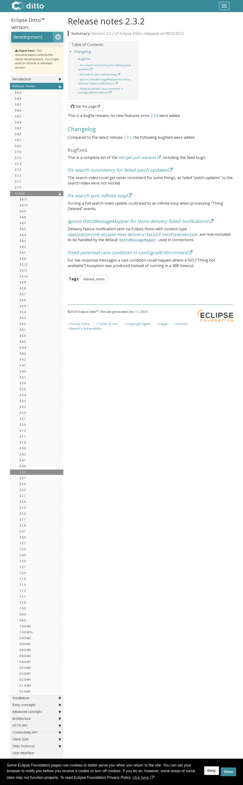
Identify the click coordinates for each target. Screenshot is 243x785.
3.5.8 (22, 288)
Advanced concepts (36, 711)
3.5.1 (22, 330)
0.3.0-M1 (25, 674)
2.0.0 (22, 537)
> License (180, 324)
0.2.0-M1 (25, 680)
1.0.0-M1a (26, 632)
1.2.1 (22, 567)
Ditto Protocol (36, 746)
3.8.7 (18, 104)
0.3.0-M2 (25, 668)
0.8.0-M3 (25, 650)
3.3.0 (22, 413)
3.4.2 (22, 359)
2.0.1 (22, 531)
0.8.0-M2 (25, 656)
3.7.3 (18, 170)
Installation (36, 698)
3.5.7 (22, 294)
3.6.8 (22, 217)
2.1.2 (22, 514)
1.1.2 (22, 591)
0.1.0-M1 (25, 691)
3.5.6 (22, 300)
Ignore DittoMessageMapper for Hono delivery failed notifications (104, 81)
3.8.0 (18, 146)
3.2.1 (22, 419)
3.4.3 (22, 353)
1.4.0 (22, 555)
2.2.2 (22, 490)
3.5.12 (23, 265)
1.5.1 (22, 543)
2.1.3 (22, 508)
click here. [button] (141, 778)
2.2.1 (22, 496)
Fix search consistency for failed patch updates (118, 170)
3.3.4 (22, 395)
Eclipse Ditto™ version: (28, 23)
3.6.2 (22, 247)
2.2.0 (22, 502)
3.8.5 (18, 116)
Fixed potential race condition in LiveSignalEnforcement (100, 90)
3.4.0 (22, 371)
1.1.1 (22, 597)
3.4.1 (22, 365)
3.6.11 (23, 199)
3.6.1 (22, 253)
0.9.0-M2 (25, 638)
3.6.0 (22, 259)
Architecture (36, 718)
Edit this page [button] (83, 106)
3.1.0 (22, 442)
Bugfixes (84, 59)
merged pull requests (137, 157)
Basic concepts (36, 704)
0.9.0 (22, 614)
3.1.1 (22, 436)
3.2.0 (22, 425)
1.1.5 (22, 579)
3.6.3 (22, 241)
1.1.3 (22, 585)
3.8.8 (18, 99)
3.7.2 (18, 176)
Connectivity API (36, 732)
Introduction (36, 79)
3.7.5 (18, 158)
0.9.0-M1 (25, 644)
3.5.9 (22, 282)
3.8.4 (18, 122)
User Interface (23, 753)
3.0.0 (22, 448)
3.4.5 (22, 342)
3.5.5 (22, 306)
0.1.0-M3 (25, 685)
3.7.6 (18, 152)
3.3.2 (22, 407)
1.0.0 (22, 608)
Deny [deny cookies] (211, 770)
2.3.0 (22, 484)
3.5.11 (23, 270)
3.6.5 (22, 229)
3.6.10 (23, 205)
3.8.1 (18, 140)
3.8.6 (18, 110)
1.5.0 (22, 549)
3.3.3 (22, 401)
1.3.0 (22, 561)
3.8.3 (18, 128)
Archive (38, 193)
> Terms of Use (107, 324)
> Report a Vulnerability (84, 328)
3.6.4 (22, 235)
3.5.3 (22, 318)
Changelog (82, 51)
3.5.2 (22, 324)
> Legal (161, 324)
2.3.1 (22, 478)
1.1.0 (22, 602)
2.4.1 (22, 460)
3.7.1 (18, 182)
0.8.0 (22, 620)
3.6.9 (22, 211)
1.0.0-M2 (25, 626)
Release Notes (36, 86)
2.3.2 (22, 472)
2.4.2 (22, 454)
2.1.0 (22, 525)
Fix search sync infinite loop (98, 74)
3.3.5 (22, 389)
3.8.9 (18, 93)
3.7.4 (18, 164)
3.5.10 (23, 276)
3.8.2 (18, 134)
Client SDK (36, 739)
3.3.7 (22, 377)
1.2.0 (22, 573)
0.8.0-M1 (25, 662)
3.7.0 (18, 187)
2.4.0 (22, 466)
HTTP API (36, 725)
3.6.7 (22, 223)
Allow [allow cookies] (228, 772)
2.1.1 (22, 519)
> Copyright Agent (137, 324)
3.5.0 (22, 336)
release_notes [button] (94, 279)
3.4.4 (22, 348)
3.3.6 (22, 383)
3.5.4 (22, 312)
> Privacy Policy (79, 324)
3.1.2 (22, 431)
